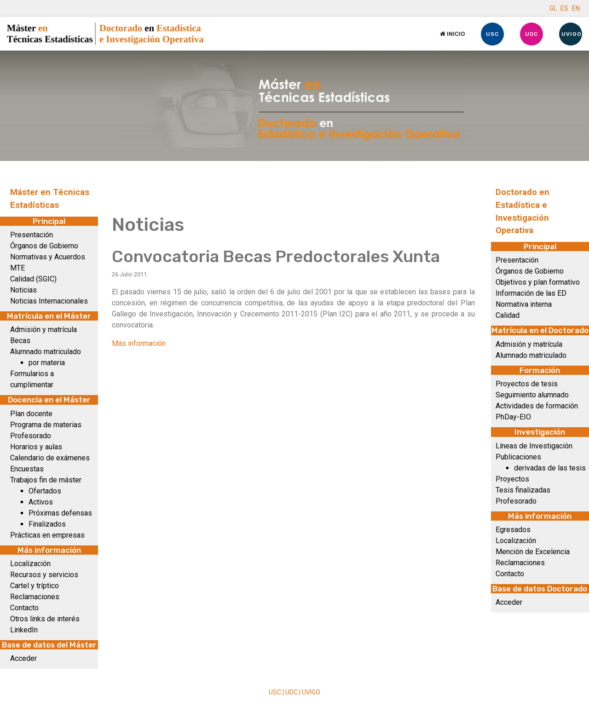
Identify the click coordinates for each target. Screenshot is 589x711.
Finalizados (47, 524)
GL (553, 8)
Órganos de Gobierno (44, 245)
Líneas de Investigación (534, 446)
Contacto (24, 607)
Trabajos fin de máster (45, 480)
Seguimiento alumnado (532, 394)
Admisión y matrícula (43, 329)
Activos (41, 502)
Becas (20, 340)
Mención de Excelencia (533, 551)
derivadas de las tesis (550, 468)
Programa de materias (45, 424)
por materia (47, 362)
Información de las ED (531, 293)
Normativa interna (524, 304)
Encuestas (27, 468)
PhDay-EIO (513, 417)
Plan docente (31, 413)
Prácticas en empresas (47, 535)
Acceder (23, 658)
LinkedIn (24, 629)
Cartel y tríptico (34, 585)
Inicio (452, 33)
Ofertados (45, 491)
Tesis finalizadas (523, 490)
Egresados (513, 529)
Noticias (23, 290)
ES (564, 8)
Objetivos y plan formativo (538, 282)
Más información (139, 343)
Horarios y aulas (36, 446)
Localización (30, 563)
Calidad (508, 315)
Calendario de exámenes (50, 457)
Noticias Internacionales (49, 301)
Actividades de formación (537, 405)
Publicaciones (518, 457)
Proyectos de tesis (527, 383)
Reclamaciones (34, 596)
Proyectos (512, 479)
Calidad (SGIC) (33, 279)
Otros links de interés (45, 618)
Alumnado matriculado (45, 351)
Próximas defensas (60, 513)
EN (576, 8)
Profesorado (30, 435)
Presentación (31, 234)
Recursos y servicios (44, 574)
